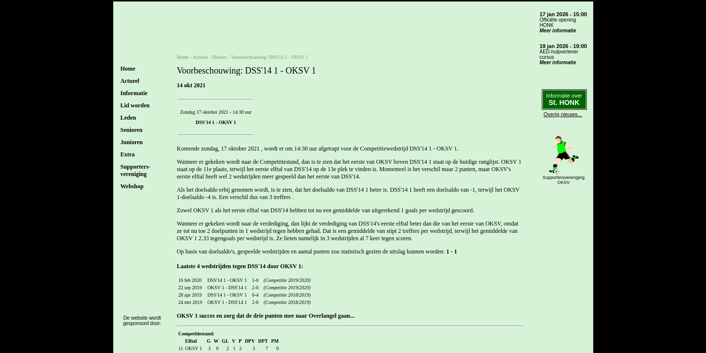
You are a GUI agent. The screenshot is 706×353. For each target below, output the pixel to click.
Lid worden (135, 105)
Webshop (132, 186)
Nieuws (219, 57)
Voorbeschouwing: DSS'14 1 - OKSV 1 (269, 57)
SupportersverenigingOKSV (564, 180)
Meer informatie (558, 30)
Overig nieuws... (563, 114)
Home (128, 68)
